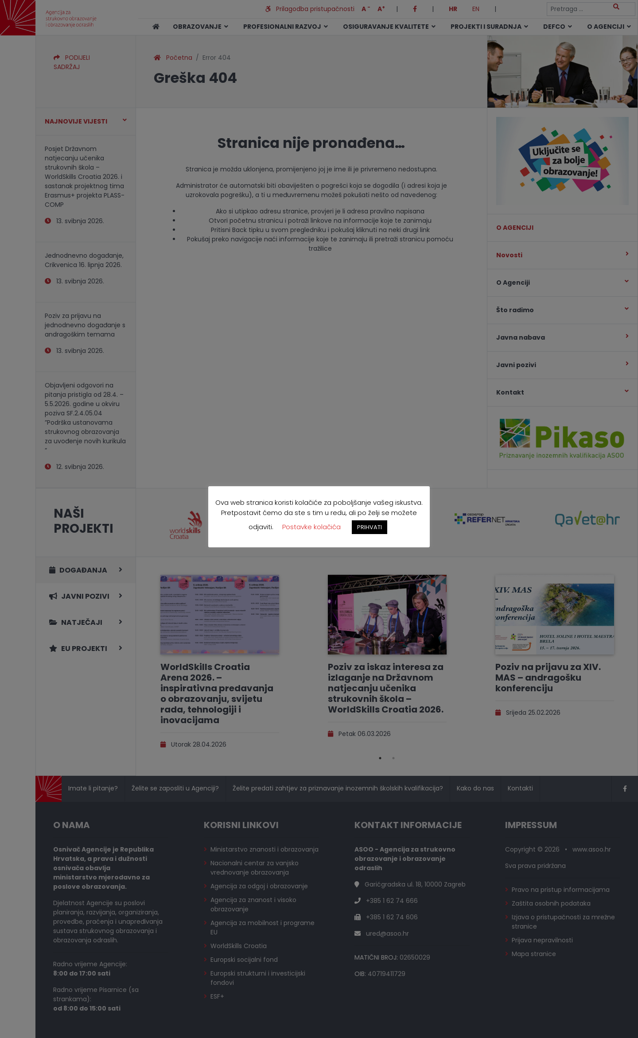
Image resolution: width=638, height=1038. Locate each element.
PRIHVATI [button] (369, 527)
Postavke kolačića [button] (311, 526)
